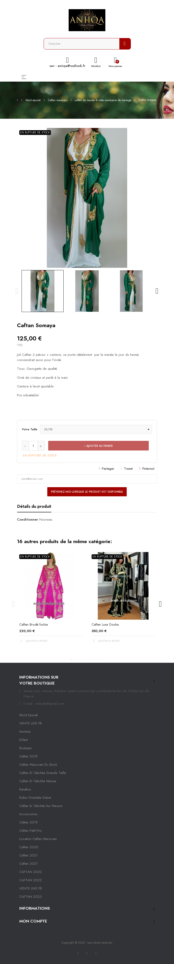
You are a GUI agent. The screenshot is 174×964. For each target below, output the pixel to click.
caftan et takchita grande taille (42, 772)
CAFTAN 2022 (30, 871)
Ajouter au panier (98, 446)
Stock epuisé (28, 715)
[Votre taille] (96, 429)
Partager (108, 468)
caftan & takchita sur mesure (40, 805)
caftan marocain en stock (38, 764)
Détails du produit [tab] (34, 506)
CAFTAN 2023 (30, 896)
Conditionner (27, 519)
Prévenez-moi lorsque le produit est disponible (87, 492)
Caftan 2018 (28, 756)
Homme (25, 731)
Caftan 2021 (28, 863)
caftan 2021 (28, 855)
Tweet (128, 468)
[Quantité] (33, 445)
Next (157, 291)
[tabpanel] (51, 601)
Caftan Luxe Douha (105, 624)
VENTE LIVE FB (30, 723)
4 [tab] (84, 659)
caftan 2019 (28, 822)
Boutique (25, 748)
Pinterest (148, 468)
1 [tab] (71, 659)
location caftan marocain (38, 838)
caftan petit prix (30, 830)
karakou (25, 789)
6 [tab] (94, 659)
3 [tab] (80, 659)
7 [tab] (98, 659)
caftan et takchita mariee (37, 781)
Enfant (23, 739)
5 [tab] (89, 659)
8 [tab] (103, 659)
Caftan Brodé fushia (33, 624)
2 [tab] (75, 659)
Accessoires (28, 814)
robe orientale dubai (35, 797)
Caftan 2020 (28, 847)
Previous (17, 291)
